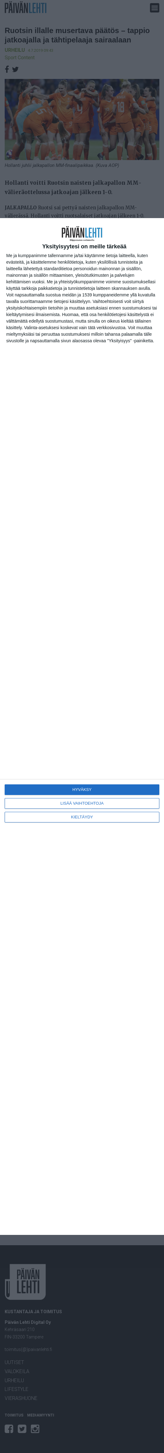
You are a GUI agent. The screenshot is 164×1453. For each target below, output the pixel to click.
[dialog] (82, 726)
